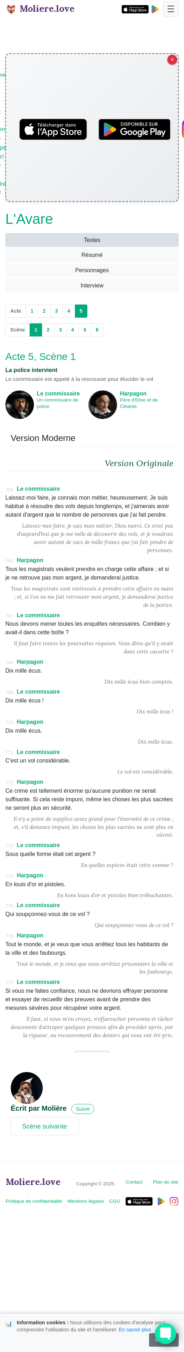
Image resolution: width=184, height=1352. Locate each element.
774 (9, 876)
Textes (92, 240)
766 (9, 561)
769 (9, 692)
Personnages (92, 270)
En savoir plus (135, 1329)
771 (9, 752)
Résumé (92, 255)
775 (9, 906)
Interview (92, 285)
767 (9, 616)
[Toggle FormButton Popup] (165, 1333)
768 (9, 662)
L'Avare (29, 219)
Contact (134, 1182)
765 (9, 489)
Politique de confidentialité (34, 1201)
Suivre (83, 1109)
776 (9, 936)
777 (9, 982)
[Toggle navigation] (171, 9)
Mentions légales (85, 1201)
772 (9, 782)
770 (9, 722)
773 (9, 846)
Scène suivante (44, 1126)
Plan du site (165, 1182)
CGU (114, 1201)
